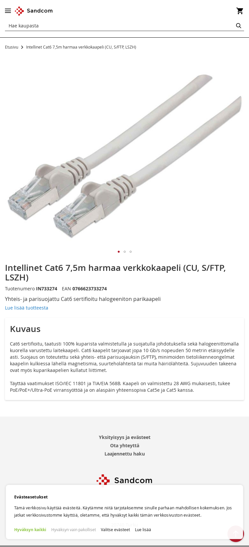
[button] (119, 252)
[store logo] (34, 11)
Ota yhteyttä (124, 445)
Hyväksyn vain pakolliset (73, 529)
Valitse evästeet (115, 529)
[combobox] (124, 25)
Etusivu (11, 47)
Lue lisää (143, 529)
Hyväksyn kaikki (30, 529)
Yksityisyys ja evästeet (124, 437)
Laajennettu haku (124, 454)
